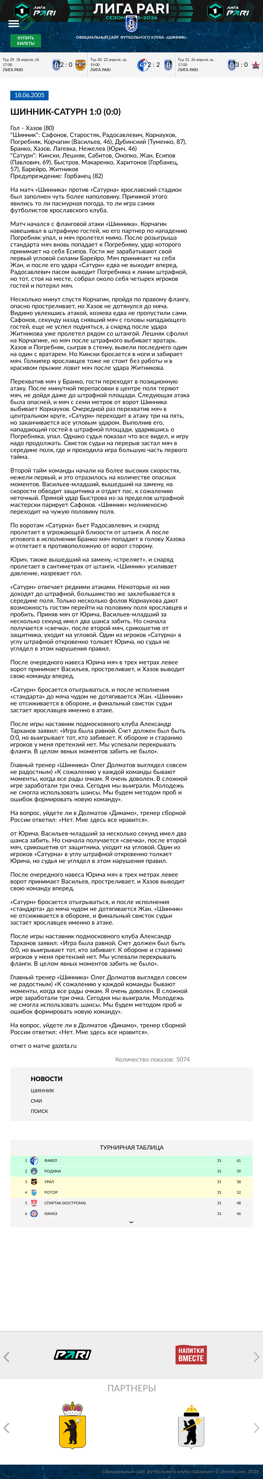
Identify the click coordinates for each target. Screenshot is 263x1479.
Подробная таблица (131, 1222)
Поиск (39, 1111)
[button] (6, 1357)
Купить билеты (26, 41)
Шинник (42, 1091)
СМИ (36, 1101)
